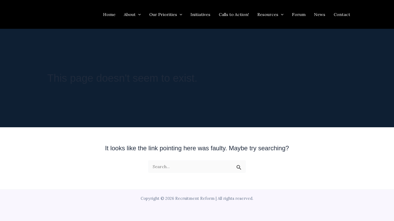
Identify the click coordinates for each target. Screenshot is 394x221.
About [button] (132, 14)
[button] (138, 14)
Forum (299, 14)
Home (109, 14)
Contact (342, 14)
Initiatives (200, 14)
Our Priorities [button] (165, 14)
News (319, 14)
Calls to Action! (234, 14)
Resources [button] (270, 14)
